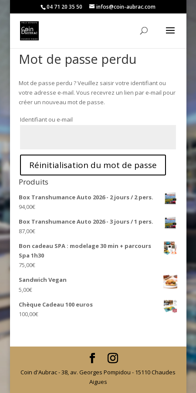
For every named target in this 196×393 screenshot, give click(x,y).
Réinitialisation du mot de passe (93, 165)
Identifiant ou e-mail (46, 119)
